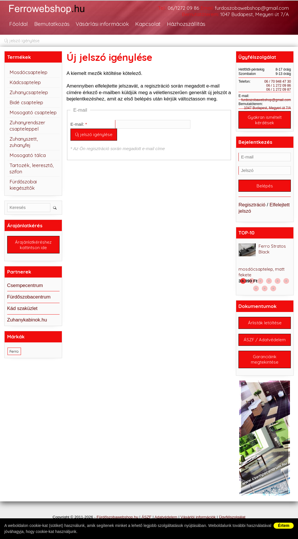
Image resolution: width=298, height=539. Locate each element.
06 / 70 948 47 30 (277, 82)
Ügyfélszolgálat (232, 517)
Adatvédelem (165, 517)
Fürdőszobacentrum (29, 297)
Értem (283, 525)
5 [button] (277, 281)
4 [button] (269, 281)
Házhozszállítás (186, 23)
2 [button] (252, 281)
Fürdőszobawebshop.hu (117, 517)
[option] (264, 263)
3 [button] (260, 281)
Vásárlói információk (197, 517)
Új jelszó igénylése (21, 40)
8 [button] (265, 288)
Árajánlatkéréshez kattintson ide (33, 244)
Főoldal (18, 23)
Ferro (14, 351)
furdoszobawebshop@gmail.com (252, 8)
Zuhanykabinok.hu (27, 320)
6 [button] (286, 281)
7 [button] (256, 288)
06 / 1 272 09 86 (278, 86)
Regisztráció (251, 205)
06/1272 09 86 (183, 8)
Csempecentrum (25, 285)
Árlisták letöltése (265, 322)
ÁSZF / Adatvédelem (265, 339)
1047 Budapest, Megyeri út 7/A (254, 14)
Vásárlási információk (102, 23)
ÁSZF (147, 517)
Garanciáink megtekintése (264, 359)
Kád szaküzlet (22, 308)
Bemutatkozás (52, 23)
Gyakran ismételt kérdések (265, 120)
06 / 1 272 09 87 (278, 90)
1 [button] (243, 281)
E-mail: (77, 124)
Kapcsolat (148, 23)
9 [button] (273, 288)
